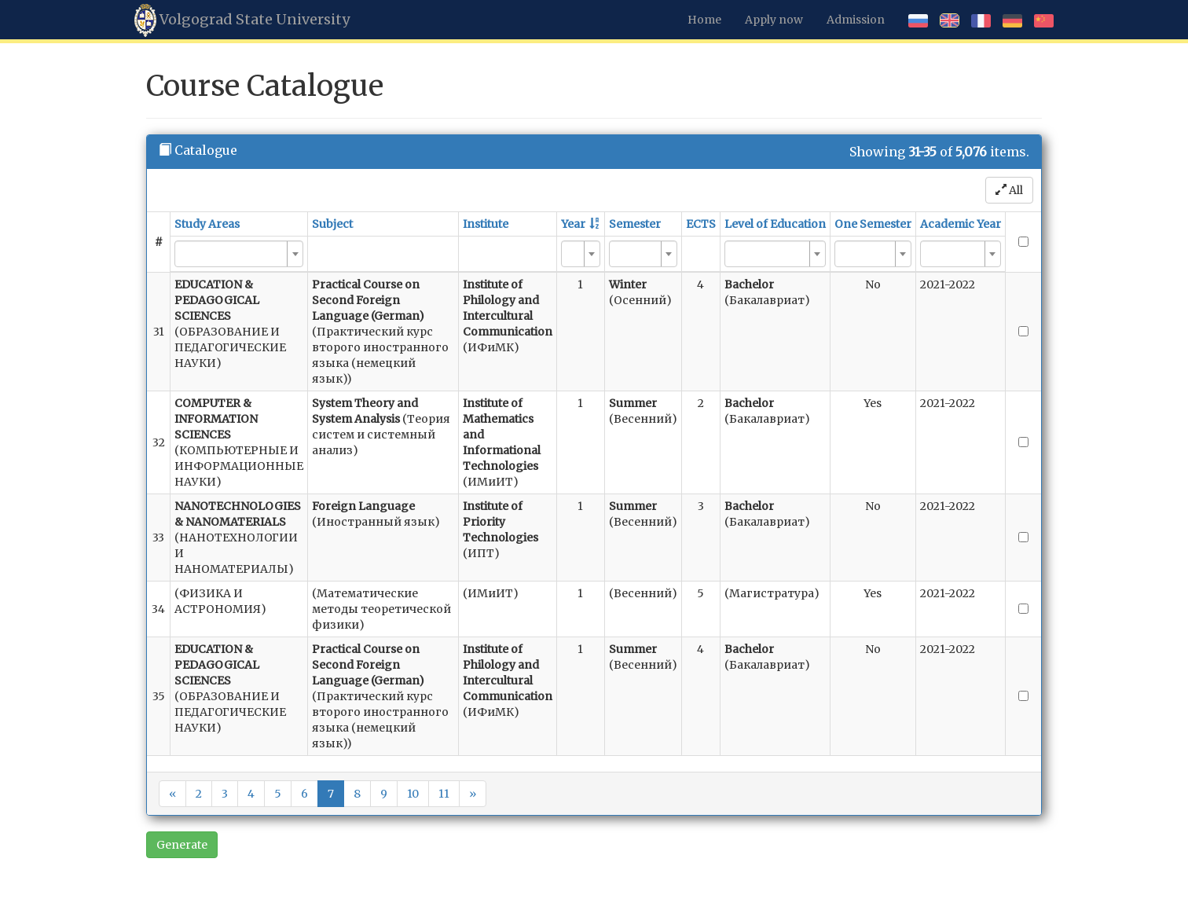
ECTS (701, 224)
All (1009, 190)
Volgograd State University (242, 20)
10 (413, 794)
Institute (485, 224)
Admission (856, 20)
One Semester (872, 224)
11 (443, 794)
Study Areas (207, 224)
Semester (635, 224)
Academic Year (960, 224)
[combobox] (238, 253)
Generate (181, 845)
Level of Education (775, 224)
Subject (332, 224)
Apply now (774, 20)
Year (573, 224)
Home (704, 20)
